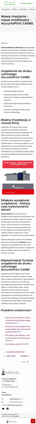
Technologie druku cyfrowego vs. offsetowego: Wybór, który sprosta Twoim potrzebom (18, 329)
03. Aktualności (23, 9)
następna (26, 356)
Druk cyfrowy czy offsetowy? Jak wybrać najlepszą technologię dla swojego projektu (18, 320)
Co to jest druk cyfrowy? (13, 344)
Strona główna (6, 9)
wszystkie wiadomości (14, 352)
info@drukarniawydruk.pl (14, 405)
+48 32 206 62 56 (14, 399)
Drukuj (26, 362)
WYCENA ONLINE (25, 3)
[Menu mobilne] (33, 421)
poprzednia (10, 356)
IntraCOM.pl (16, 416)
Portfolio (14, 9)
